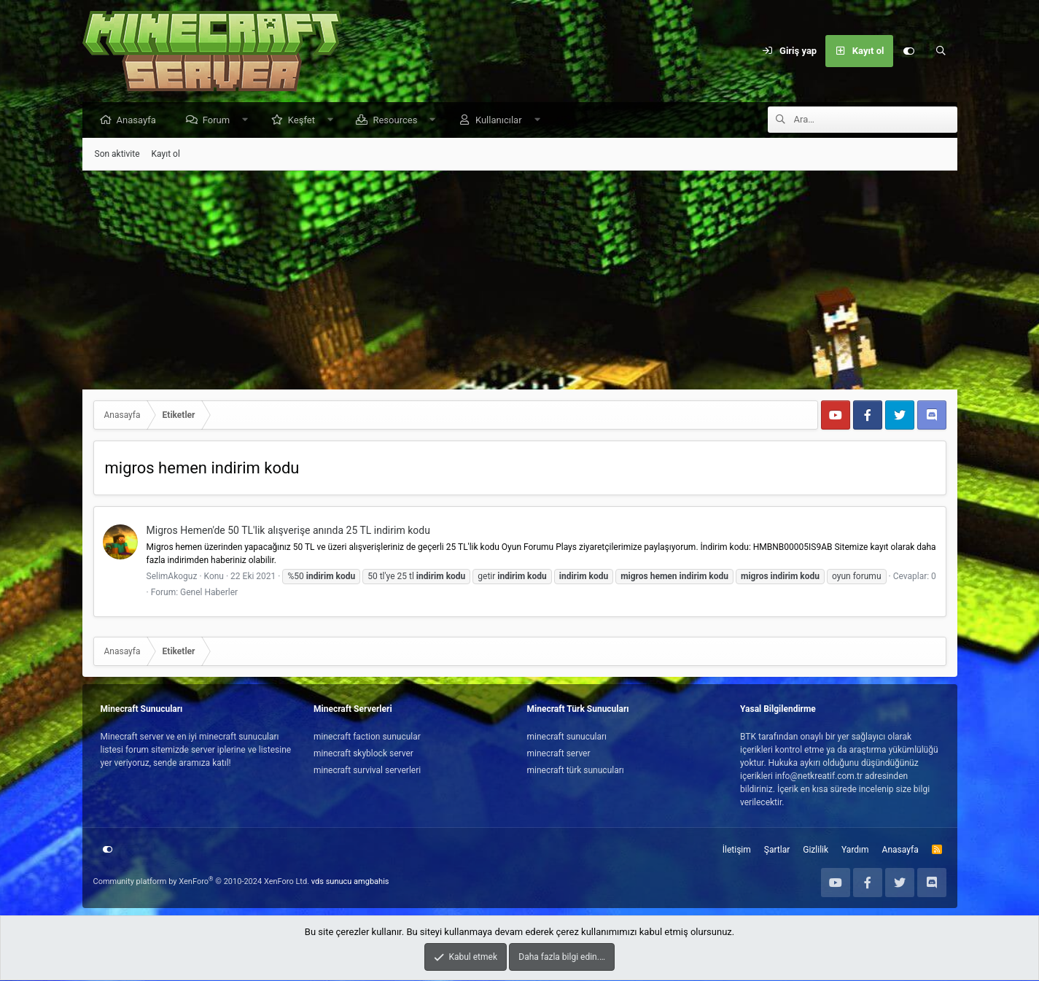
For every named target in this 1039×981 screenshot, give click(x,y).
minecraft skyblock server (363, 754)
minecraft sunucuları (567, 737)
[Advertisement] (519, 281)
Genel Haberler (209, 593)
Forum (219, 120)
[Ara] (941, 51)
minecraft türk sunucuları (575, 771)
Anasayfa (140, 120)
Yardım (855, 850)
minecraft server (559, 754)
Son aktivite (117, 155)
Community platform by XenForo (201, 882)
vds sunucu (331, 882)
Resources (398, 120)
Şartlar (777, 850)
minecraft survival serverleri (367, 771)
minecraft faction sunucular (367, 737)
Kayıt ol (166, 155)
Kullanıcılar (502, 120)
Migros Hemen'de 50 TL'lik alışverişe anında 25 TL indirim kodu (288, 531)
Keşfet (305, 120)
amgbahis (371, 882)
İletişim (737, 850)
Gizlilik (815, 850)
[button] (249, 121)
